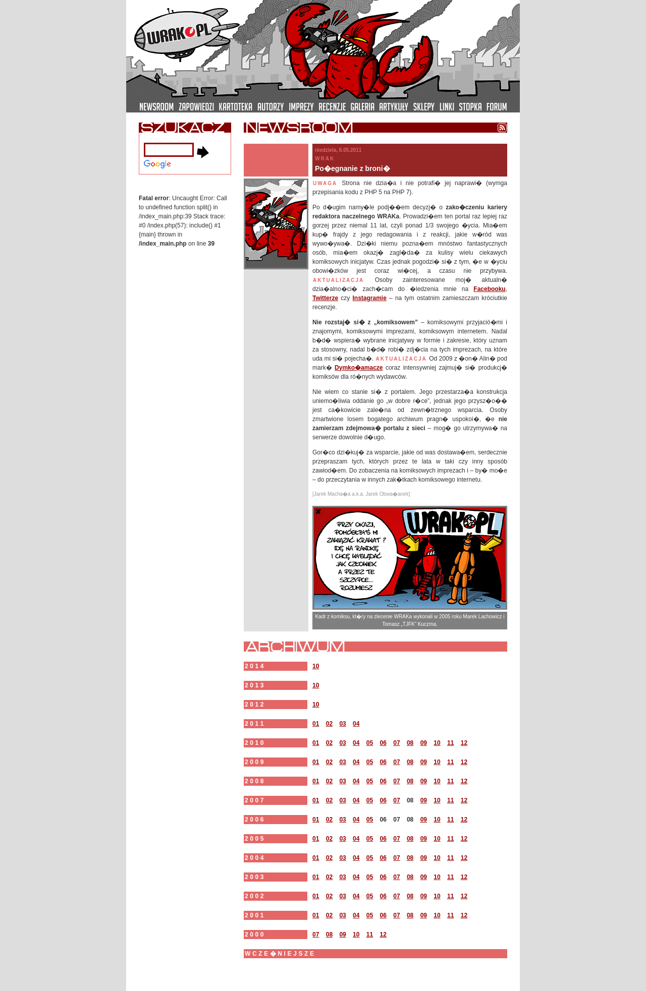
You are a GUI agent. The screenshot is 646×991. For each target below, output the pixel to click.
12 (464, 742)
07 (396, 742)
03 (342, 723)
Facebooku (489, 289)
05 (369, 742)
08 (410, 742)
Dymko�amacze (359, 367)
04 (356, 723)
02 (329, 723)
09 (423, 742)
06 (383, 742)
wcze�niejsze (280, 953)
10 (315, 666)
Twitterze (325, 298)
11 (450, 742)
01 (315, 723)
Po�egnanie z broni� (352, 168)
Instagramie (369, 298)
